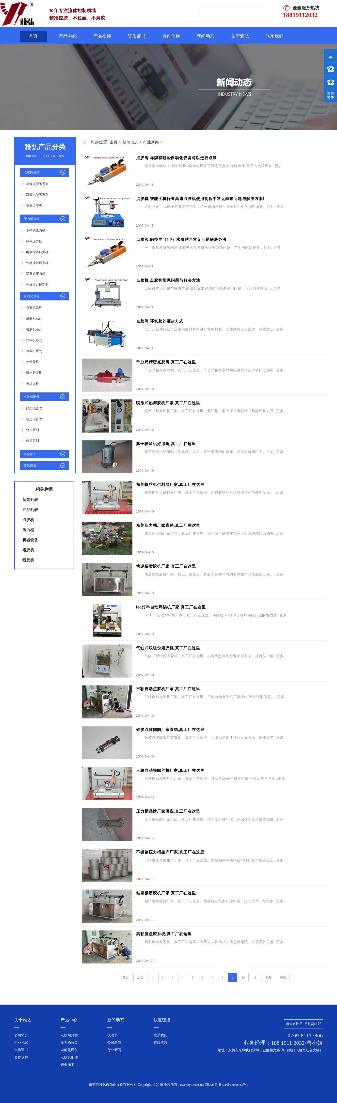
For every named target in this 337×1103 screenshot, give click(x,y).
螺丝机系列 (34, 351)
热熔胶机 (32, 362)
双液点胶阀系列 (37, 195)
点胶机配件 (32, 397)
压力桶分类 (32, 219)
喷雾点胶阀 (34, 205)
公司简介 (21, 1035)
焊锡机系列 (34, 340)
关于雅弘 (240, 36)
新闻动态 (205, 36)
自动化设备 (32, 296)
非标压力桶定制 (37, 284)
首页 (33, 36)
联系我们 (274, 36)
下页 (268, 977)
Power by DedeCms (191, 1085)
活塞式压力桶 (35, 274)
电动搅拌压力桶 (37, 252)
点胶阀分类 (32, 172)
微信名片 (294, 1024)
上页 (140, 977)
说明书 (112, 1035)
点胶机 (28, 520)
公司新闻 (114, 1042)
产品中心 (68, 36)
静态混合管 (34, 408)
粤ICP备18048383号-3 (233, 1085)
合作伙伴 (171, 36)
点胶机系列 (34, 308)
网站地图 (211, 1085)
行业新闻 (151, 142)
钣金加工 (30, 454)
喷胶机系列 (34, 329)
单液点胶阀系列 (37, 184)
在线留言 (160, 1042)
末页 (283, 977)
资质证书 (136, 36)
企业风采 (21, 1042)
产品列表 (30, 510)
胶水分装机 (34, 372)
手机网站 (313, 1024)
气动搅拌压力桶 (37, 263)
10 (243, 977)
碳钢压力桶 (34, 241)
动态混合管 (34, 419)
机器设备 (30, 540)
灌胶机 (28, 550)
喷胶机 (28, 560)
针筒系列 (32, 441)
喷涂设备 (32, 383)
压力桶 (28, 530)
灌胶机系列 (34, 318)
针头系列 (32, 430)
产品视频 (102, 36)
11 (255, 977)
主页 (114, 142)
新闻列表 (30, 499)
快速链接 (162, 1020)
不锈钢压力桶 (35, 230)
